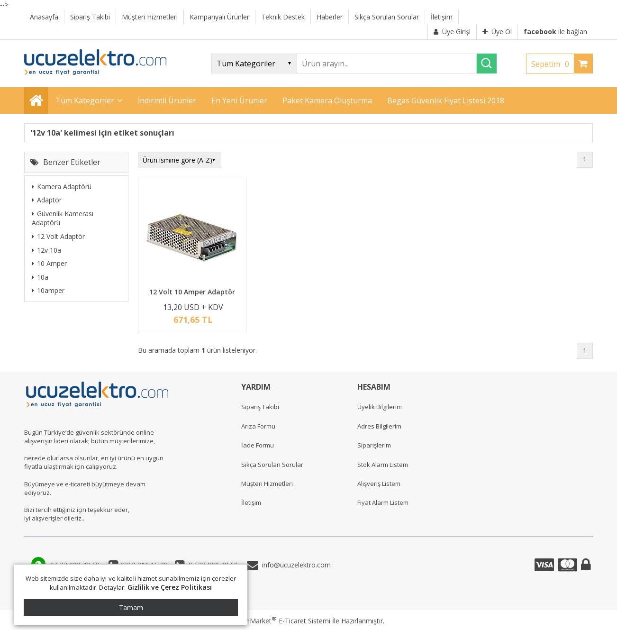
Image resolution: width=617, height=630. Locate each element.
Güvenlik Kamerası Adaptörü (62, 218)
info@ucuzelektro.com (294, 564)
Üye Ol (497, 31)
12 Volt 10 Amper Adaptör (192, 291)
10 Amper (49, 263)
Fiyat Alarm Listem (382, 502)
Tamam (131, 607)
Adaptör (47, 199)
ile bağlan (555, 31)
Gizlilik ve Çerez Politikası (169, 587)
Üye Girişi (452, 31)
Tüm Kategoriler (84, 100)
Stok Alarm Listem (382, 464)
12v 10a (46, 250)
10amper (48, 290)
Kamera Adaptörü (61, 186)
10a (40, 277)
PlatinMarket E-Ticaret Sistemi (281, 620)
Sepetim (552, 64)
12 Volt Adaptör (58, 236)
